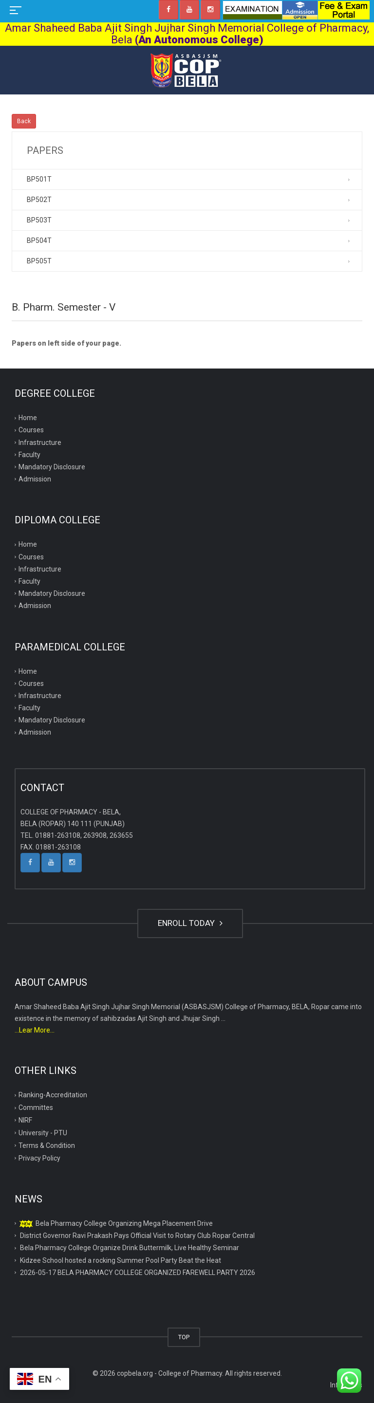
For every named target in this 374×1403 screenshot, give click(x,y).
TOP (183, 1337)
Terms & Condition (47, 1145)
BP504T (39, 240)
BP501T (39, 179)
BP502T (39, 199)
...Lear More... (35, 1030)
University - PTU (43, 1133)
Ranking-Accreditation (53, 1095)
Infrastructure (40, 442)
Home (28, 418)
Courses (31, 430)
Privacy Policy (39, 1158)
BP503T (39, 220)
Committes (36, 1107)
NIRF (25, 1120)
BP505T (39, 261)
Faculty (29, 455)
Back (24, 121)
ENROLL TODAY (190, 923)
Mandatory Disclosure (52, 467)
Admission (35, 479)
